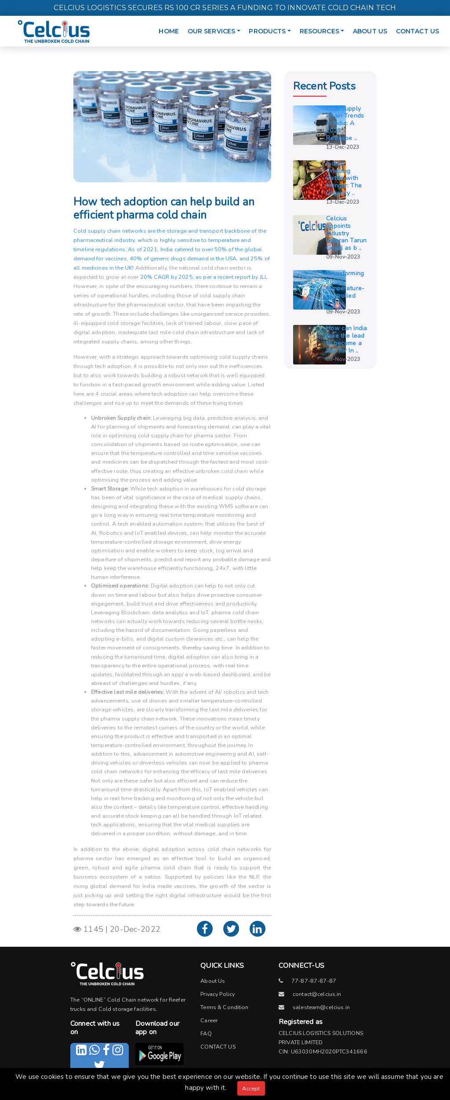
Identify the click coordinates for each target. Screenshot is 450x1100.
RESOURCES (324, 26)
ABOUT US (370, 31)
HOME (169, 31)
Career (209, 1020)
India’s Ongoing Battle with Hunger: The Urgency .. (344, 178)
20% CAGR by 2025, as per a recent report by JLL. (204, 277)
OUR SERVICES (216, 26)
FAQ (205, 1033)
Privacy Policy (217, 994)
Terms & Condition (224, 1007)
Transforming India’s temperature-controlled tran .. (345, 288)
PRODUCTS (272, 26)
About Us (212, 981)
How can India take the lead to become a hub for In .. (346, 339)
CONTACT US (417, 31)
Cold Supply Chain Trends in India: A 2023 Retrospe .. (345, 123)
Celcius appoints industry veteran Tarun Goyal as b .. (346, 233)
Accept (251, 1088)
